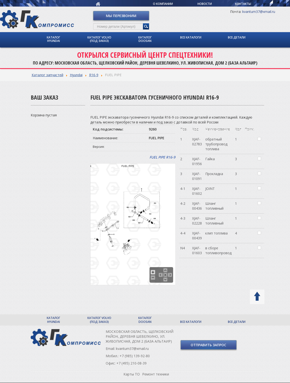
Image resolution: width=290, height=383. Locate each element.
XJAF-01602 (197, 191)
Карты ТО (131, 374)
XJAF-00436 (197, 206)
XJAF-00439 (197, 235)
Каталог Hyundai (53, 39)
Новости (204, 4)
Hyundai (76, 75)
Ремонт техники (155, 374)
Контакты (243, 4)
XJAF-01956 (197, 161)
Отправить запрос (208, 345)
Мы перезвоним (121, 15)
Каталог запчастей (47, 75)
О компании (163, 4)
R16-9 (93, 75)
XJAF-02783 (197, 141)
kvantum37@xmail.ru (258, 11)
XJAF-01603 (197, 250)
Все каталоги (190, 37)
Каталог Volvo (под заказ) (99, 39)
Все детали (236, 37)
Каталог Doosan (145, 39)
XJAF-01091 (197, 176)
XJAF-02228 (197, 220)
